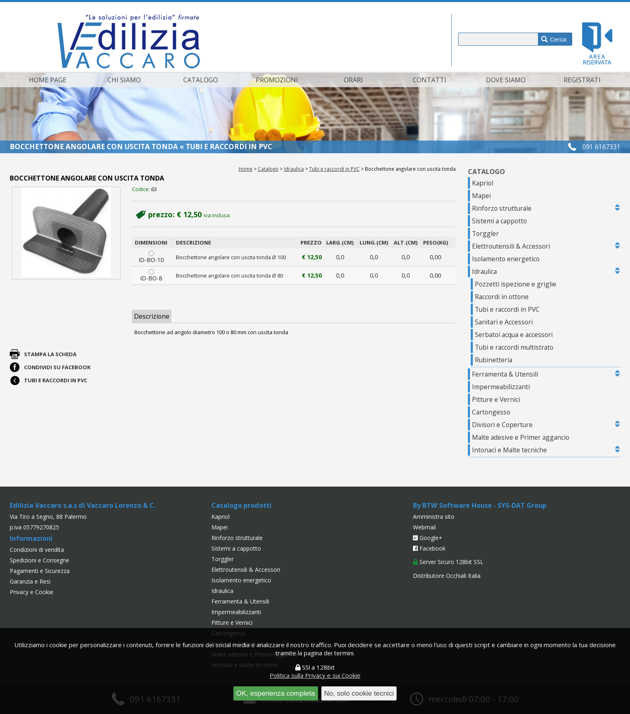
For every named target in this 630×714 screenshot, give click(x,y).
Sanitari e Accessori (504, 321)
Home (245, 168)
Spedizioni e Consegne (39, 560)
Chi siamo (124, 79)
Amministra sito (433, 516)
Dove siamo (506, 79)
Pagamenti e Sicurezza (40, 571)
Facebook (429, 548)
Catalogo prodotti (241, 505)
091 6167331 (601, 146)
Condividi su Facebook (57, 367)
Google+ (427, 538)
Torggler (485, 233)
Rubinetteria (493, 359)
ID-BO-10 (151, 257)
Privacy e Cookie (31, 592)
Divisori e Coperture (502, 424)
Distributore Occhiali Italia (447, 576)
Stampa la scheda (50, 354)
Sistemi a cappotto (499, 220)
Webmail (424, 527)
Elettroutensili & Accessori (511, 246)
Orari (353, 79)
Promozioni (277, 79)
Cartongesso (491, 412)
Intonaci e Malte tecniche (509, 449)
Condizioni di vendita (37, 549)
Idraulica (294, 168)
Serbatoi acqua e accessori (514, 334)
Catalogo (200, 79)
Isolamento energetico (506, 258)
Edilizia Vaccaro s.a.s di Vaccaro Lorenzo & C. (83, 505)
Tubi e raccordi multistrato (514, 347)
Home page (47, 79)
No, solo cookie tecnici (359, 693)
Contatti (429, 79)
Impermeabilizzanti (501, 386)
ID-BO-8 (151, 275)
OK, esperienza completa (275, 693)
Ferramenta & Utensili (505, 374)
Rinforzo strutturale (501, 208)
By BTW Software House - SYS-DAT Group (480, 505)
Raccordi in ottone (502, 296)
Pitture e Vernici (496, 399)
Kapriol (482, 182)
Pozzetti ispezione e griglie (515, 284)
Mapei (481, 195)
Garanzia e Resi (30, 581)
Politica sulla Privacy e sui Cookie (315, 675)
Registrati (582, 79)
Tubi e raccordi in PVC (334, 168)
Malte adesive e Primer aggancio (520, 437)
